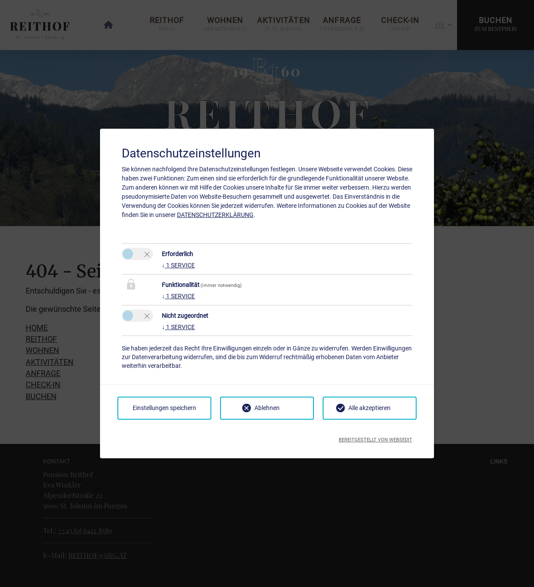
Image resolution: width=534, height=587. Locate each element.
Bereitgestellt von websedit (375, 437)
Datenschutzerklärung (215, 214)
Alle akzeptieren (369, 407)
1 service (178, 265)
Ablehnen (267, 407)
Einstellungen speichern (164, 407)
